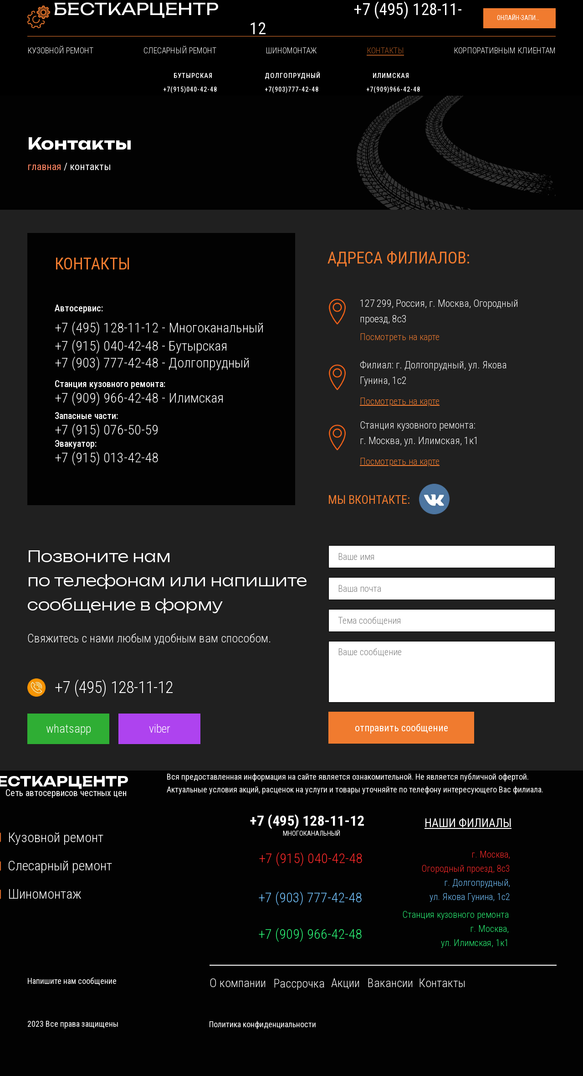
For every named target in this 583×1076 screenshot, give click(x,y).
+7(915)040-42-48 (190, 89)
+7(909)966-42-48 (393, 89)
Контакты (353, 57)
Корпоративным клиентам (437, 57)
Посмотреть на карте (400, 336)
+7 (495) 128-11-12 (360, 22)
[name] (441, 556)
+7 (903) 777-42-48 (310, 897)
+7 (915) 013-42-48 (107, 458)
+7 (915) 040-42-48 (311, 858)
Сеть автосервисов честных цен (114, 30)
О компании (238, 983)
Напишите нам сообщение (72, 981)
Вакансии (390, 983)
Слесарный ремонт (215, 57)
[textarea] (441, 672)
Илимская (391, 76)
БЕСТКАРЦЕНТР (122, 19)
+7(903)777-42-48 (292, 89)
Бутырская (193, 76)
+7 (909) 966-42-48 (310, 934)
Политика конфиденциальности (262, 1024)
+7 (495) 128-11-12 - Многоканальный (159, 328)
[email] (441, 588)
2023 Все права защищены (72, 1024)
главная (44, 166)
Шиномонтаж (293, 57)
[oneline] (441, 620)
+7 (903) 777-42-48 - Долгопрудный (152, 363)
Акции (345, 983)
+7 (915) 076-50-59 (107, 430)
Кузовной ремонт (129, 57)
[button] (482, 23)
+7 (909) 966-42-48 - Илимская (139, 398)
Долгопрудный (293, 76)
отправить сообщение (401, 728)
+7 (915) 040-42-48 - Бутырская (141, 346)
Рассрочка (299, 983)
